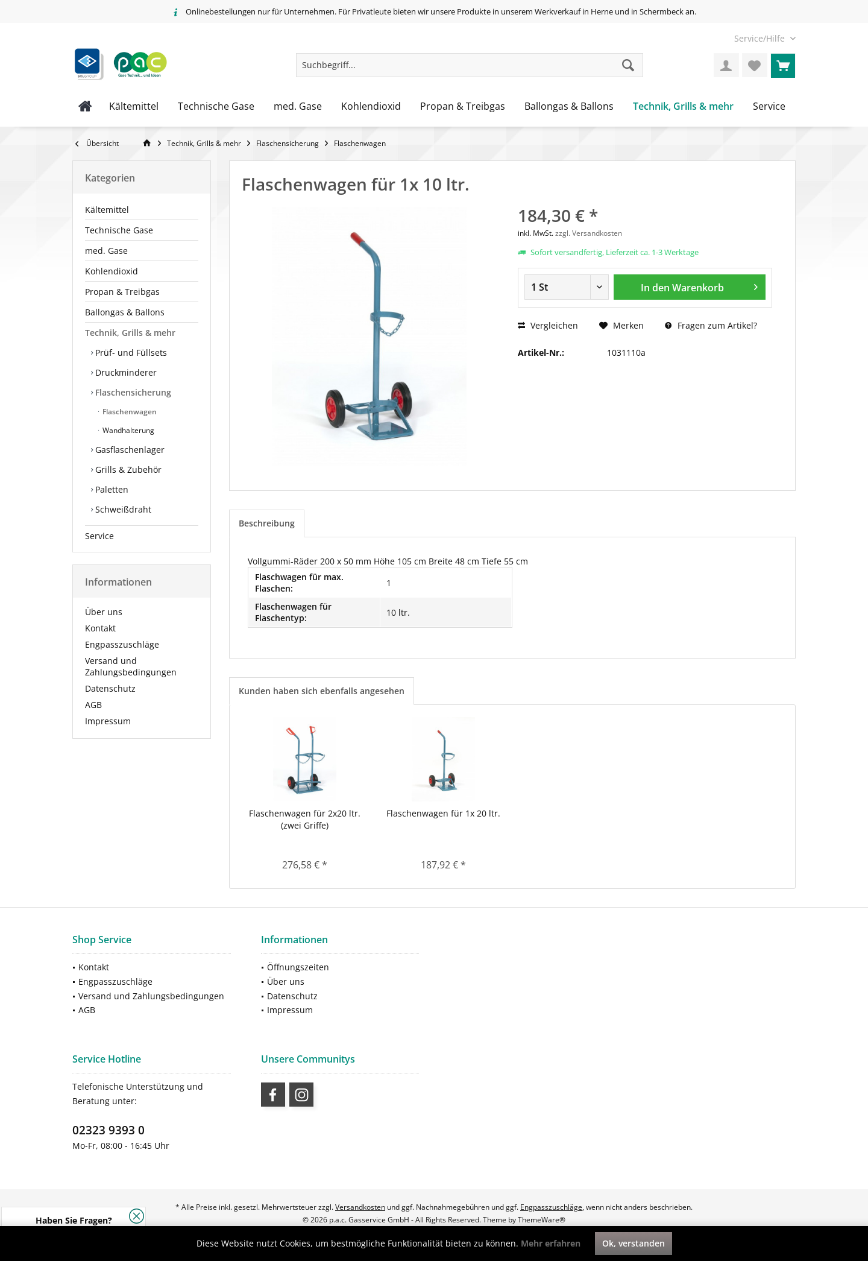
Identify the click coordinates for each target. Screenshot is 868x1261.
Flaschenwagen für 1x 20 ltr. (443, 813)
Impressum (108, 721)
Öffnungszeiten (298, 967)
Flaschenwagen (129, 411)
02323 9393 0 (108, 1130)
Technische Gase (119, 230)
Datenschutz (110, 688)
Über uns (103, 612)
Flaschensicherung (132, 392)
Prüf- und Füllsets (130, 352)
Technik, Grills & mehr (130, 332)
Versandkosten (360, 1207)
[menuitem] (760, 38)
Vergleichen (548, 325)
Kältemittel (107, 209)
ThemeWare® (541, 1220)
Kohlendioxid (111, 271)
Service (99, 536)
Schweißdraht (122, 509)
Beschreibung (267, 523)
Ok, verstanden (633, 1243)
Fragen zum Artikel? (711, 325)
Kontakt (100, 628)
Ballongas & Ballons (125, 312)
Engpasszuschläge (122, 644)
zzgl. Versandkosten (588, 233)
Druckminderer (125, 372)
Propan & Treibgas (122, 291)
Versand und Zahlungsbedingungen (131, 666)
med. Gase (106, 250)
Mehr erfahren (550, 1243)
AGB (93, 704)
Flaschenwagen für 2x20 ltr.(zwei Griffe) (304, 819)
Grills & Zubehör (127, 469)
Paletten (110, 489)
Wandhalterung (127, 430)
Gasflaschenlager (129, 449)
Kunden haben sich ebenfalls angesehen (321, 691)
